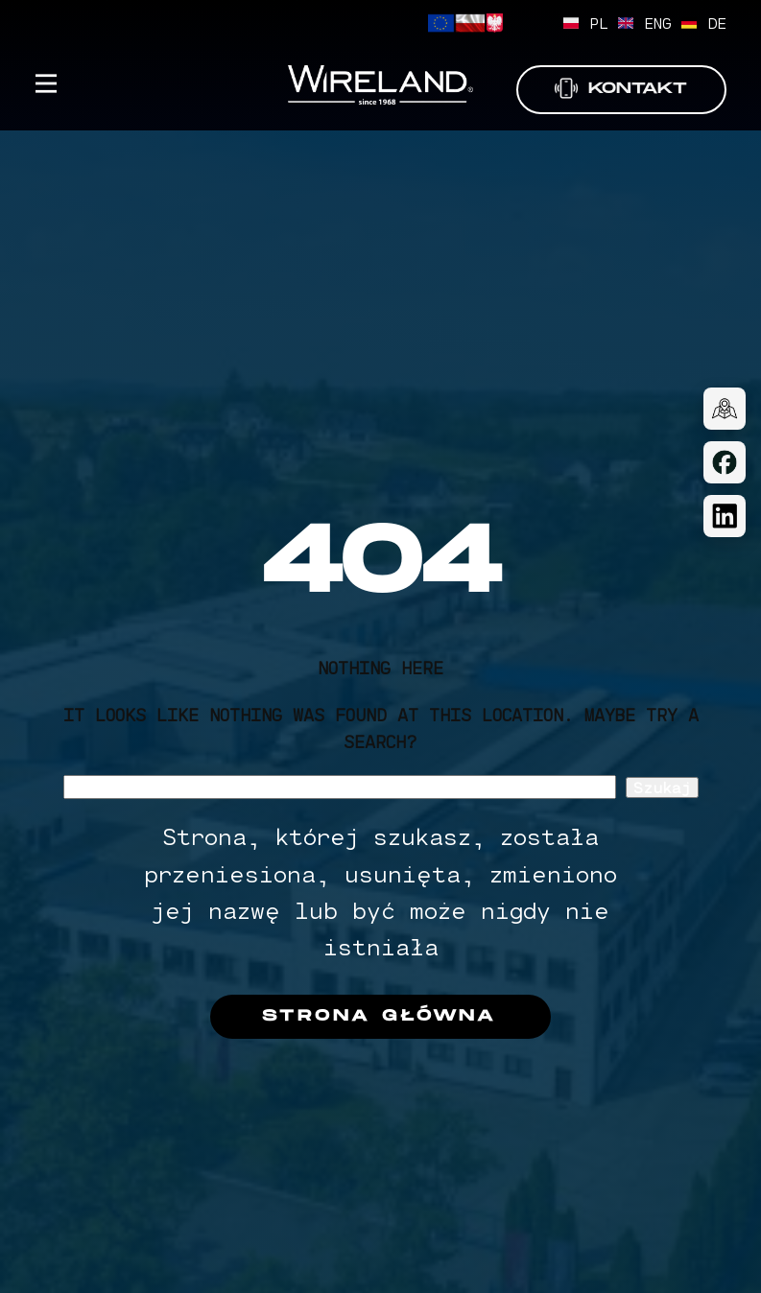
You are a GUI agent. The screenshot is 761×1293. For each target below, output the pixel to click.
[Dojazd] (724, 409)
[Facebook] (724, 462)
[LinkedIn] (724, 516)
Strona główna (379, 1016)
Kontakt (621, 89)
